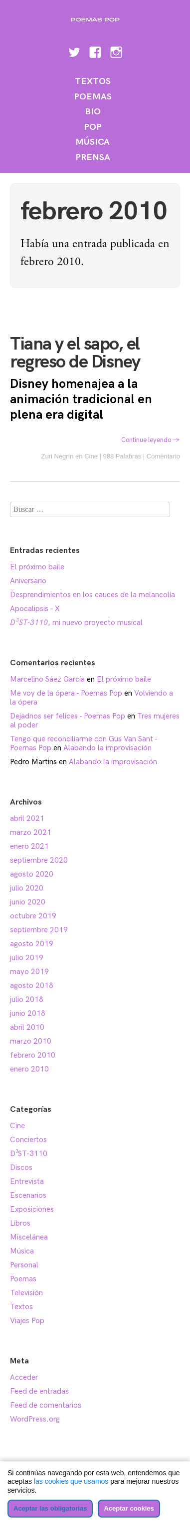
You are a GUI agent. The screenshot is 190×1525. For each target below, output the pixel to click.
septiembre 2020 (39, 860)
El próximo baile (37, 566)
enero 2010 (29, 1069)
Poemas (93, 96)
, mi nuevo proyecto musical (76, 622)
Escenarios (28, 1195)
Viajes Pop (27, 1320)
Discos (21, 1167)
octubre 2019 (33, 915)
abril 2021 (27, 818)
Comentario (163, 456)
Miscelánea (29, 1237)
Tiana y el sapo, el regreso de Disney (75, 353)
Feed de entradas (39, 1391)
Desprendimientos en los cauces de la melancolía (92, 594)
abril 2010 (27, 1027)
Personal (24, 1264)
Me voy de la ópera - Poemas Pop (66, 693)
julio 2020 (26, 888)
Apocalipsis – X (35, 608)
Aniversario (28, 580)
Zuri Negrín (57, 456)
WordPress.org (35, 1419)
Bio (93, 111)
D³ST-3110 (28, 1153)
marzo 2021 (30, 832)
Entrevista (27, 1181)
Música (92, 142)
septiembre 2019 (39, 929)
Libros (20, 1223)
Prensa (92, 157)
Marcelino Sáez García (47, 679)
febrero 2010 (32, 1055)
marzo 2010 (30, 1041)
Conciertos (28, 1139)
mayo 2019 (29, 971)
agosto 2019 (31, 943)
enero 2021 (29, 846)
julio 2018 (26, 999)
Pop (93, 127)
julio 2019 (26, 957)
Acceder (24, 1377)
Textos (93, 81)
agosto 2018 (31, 985)
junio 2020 (27, 901)
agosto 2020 (31, 874)
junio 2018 (27, 1013)
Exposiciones (32, 1209)
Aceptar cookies (129, 1508)
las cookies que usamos (71, 1481)
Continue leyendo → (150, 440)
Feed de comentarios (45, 1405)
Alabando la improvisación (107, 747)
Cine (91, 456)
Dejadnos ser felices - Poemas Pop (67, 716)
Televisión (26, 1292)
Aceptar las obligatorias (50, 1508)
